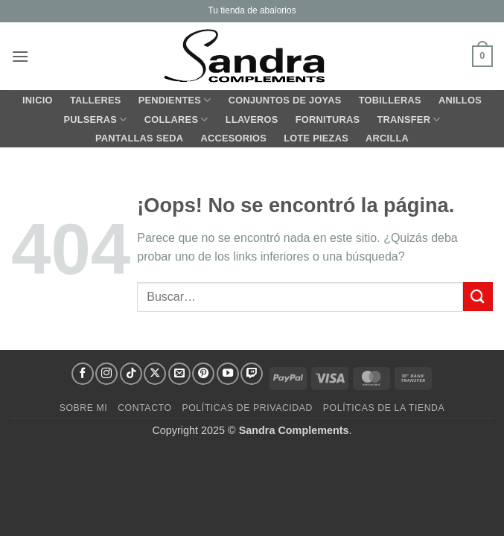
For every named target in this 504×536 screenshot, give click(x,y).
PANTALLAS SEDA (139, 138)
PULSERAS (95, 119)
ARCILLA (387, 138)
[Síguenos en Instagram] (106, 374)
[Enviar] (478, 296)
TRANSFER (408, 119)
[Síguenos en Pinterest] (203, 374)
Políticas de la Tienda (384, 408)
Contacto (144, 408)
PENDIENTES (174, 100)
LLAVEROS (252, 119)
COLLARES (176, 119)
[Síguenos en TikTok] (131, 374)
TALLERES (95, 100)
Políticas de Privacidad (247, 408)
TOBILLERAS (390, 100)
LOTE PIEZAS (316, 138)
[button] (20, 56)
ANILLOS (460, 100)
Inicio (37, 100)
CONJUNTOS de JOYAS (285, 100)
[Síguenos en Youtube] (228, 374)
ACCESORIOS (233, 138)
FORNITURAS (328, 119)
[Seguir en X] (155, 374)
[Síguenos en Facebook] (82, 374)
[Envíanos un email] (179, 374)
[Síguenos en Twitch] (251, 374)
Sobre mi (84, 408)
